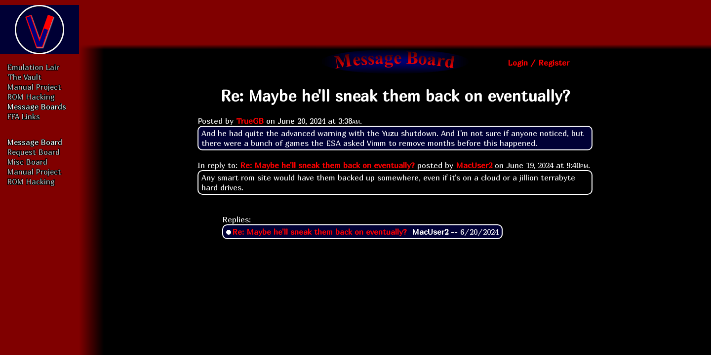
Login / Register (538, 63)
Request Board (33, 151)
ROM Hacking (31, 96)
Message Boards (36, 106)
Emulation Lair (33, 67)
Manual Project (34, 86)
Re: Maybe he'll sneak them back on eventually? (327, 165)
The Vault (24, 76)
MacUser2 (474, 165)
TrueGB (250, 121)
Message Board (34, 142)
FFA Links (23, 116)
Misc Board (27, 161)
